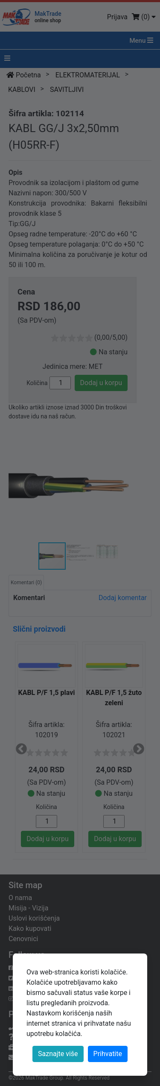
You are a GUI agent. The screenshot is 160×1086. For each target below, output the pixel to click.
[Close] (108, 1054)
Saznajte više (58, 1054)
